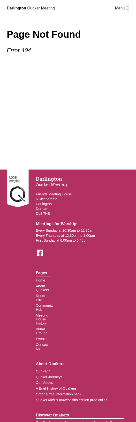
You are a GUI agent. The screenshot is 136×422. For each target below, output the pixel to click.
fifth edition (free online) (72, 400)
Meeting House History (42, 319)
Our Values (44, 383)
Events (41, 339)
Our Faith (43, 371)
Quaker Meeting (31, 8)
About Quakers (42, 288)
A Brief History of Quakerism (58, 388)
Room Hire (40, 298)
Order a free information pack (58, 394)
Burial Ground (41, 331)
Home (40, 280)
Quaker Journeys (49, 377)
